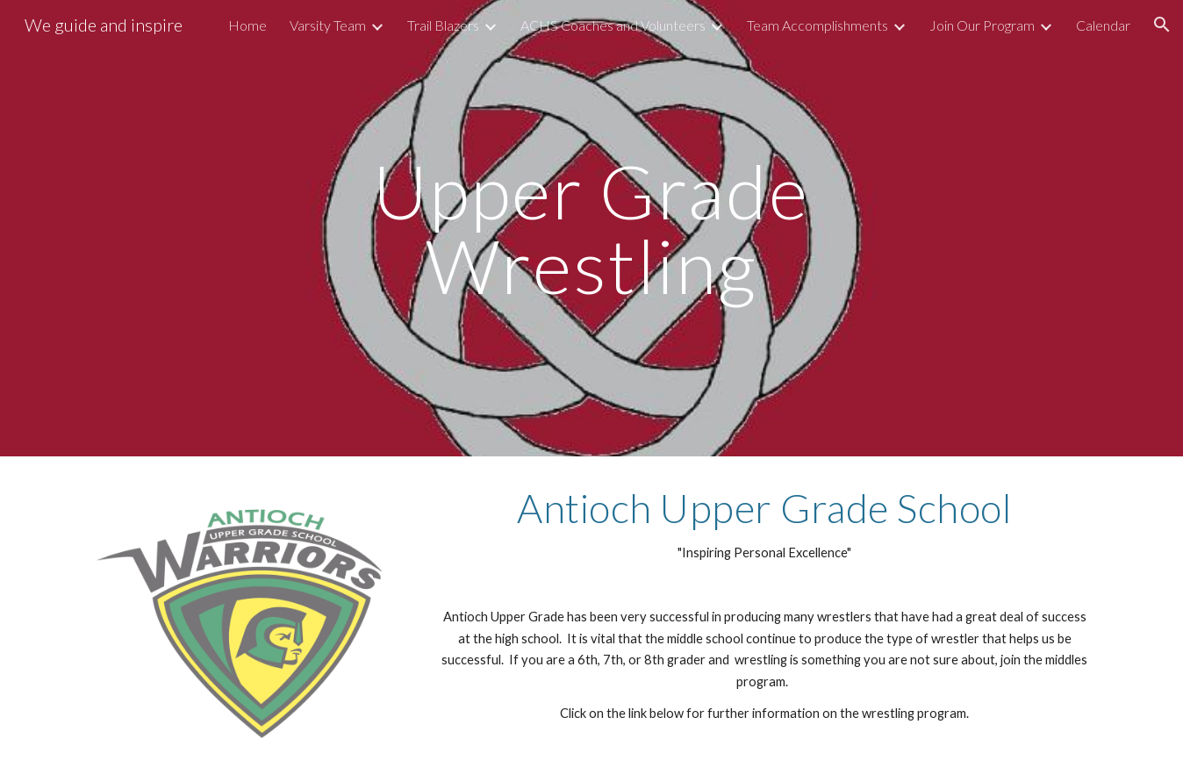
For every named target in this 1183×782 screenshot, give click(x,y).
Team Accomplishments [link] (817, 25)
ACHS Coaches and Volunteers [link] (613, 25)
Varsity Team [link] (328, 25)
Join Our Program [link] (982, 25)
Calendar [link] (1103, 25)
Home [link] (247, 25)
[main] (591, 229)
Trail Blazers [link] (443, 25)
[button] (1162, 25)
